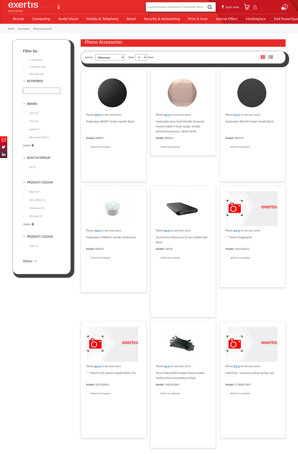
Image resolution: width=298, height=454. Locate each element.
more (26, 150)
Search (208, 7)
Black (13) (31, 196)
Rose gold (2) (32, 220)
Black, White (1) (34, 204)
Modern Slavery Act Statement (137, 384)
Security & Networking (154, 21)
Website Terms (129, 396)
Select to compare (98, 151)
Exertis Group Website (92, 403)
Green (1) (31, 250)
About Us (79, 7)
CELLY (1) (30, 117)
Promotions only (34, 71)
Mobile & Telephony (98, 21)
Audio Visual (66, 21)
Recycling (85, 415)
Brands (17, 21)
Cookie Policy (87, 409)
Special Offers (214, 21)
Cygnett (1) (31, 134)
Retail (125, 21)
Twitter (3, 147)
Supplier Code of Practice (134, 390)
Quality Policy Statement (93, 390)
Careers (125, 403)
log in (97, 119)
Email (3, 140)
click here (41, 409)
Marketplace (243, 21)
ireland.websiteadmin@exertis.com (45, 413)
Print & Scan (187, 21)
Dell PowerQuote (273, 21)
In (3, 154)
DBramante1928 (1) (36, 142)
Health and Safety (130, 415)
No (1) (29, 171)
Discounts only (33, 78)
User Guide (99, 7)
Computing (40, 21)
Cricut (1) (30, 126)
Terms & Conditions (90, 396)
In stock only (32, 64)
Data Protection (88, 384)
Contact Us (58, 7)
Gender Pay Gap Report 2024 (95, 421)
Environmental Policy (132, 409)
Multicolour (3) (33, 212)
